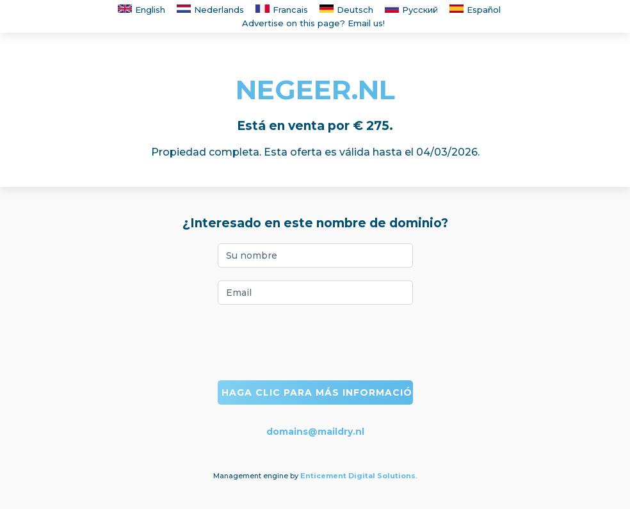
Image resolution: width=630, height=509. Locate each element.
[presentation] (315, 343)
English (141, 9)
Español (475, 9)
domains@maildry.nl (315, 431)
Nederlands (210, 9)
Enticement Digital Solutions (358, 475)
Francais (281, 9)
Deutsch (346, 9)
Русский (411, 9)
